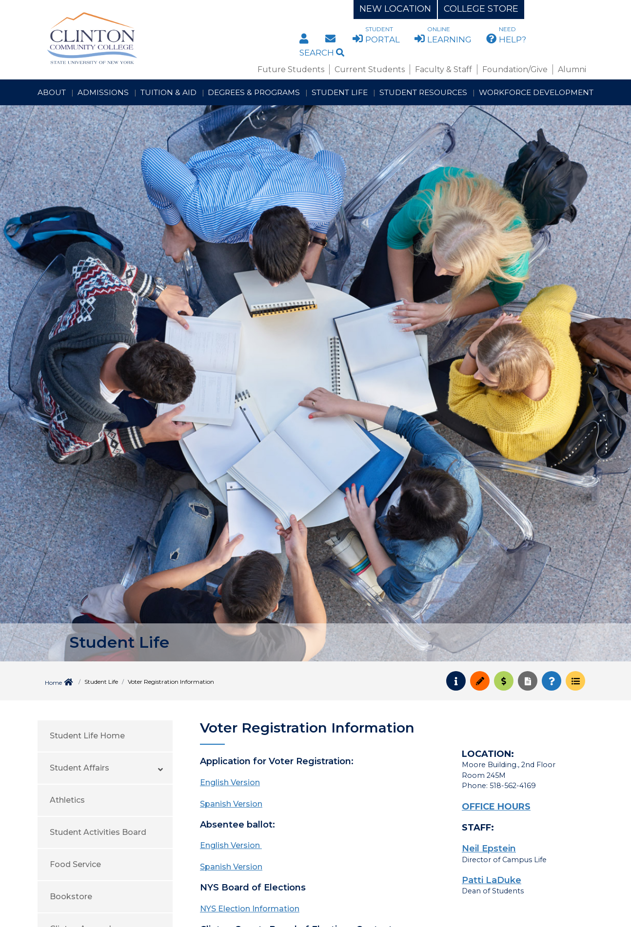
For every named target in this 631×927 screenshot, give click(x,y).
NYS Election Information (249, 908)
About (52, 92)
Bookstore (71, 896)
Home (53, 682)
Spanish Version (231, 804)
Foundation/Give (515, 69)
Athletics (67, 800)
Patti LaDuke (491, 880)
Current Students (370, 69)
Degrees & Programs (254, 92)
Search (321, 53)
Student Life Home (87, 735)
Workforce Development (536, 92)
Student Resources (423, 92)
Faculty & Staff (443, 69)
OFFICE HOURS (496, 806)
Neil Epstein (489, 848)
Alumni (572, 69)
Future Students (290, 69)
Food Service (75, 864)
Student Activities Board (98, 832)
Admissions (103, 92)
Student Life (340, 92)
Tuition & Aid (168, 92)
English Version (230, 782)
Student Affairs (79, 767)
